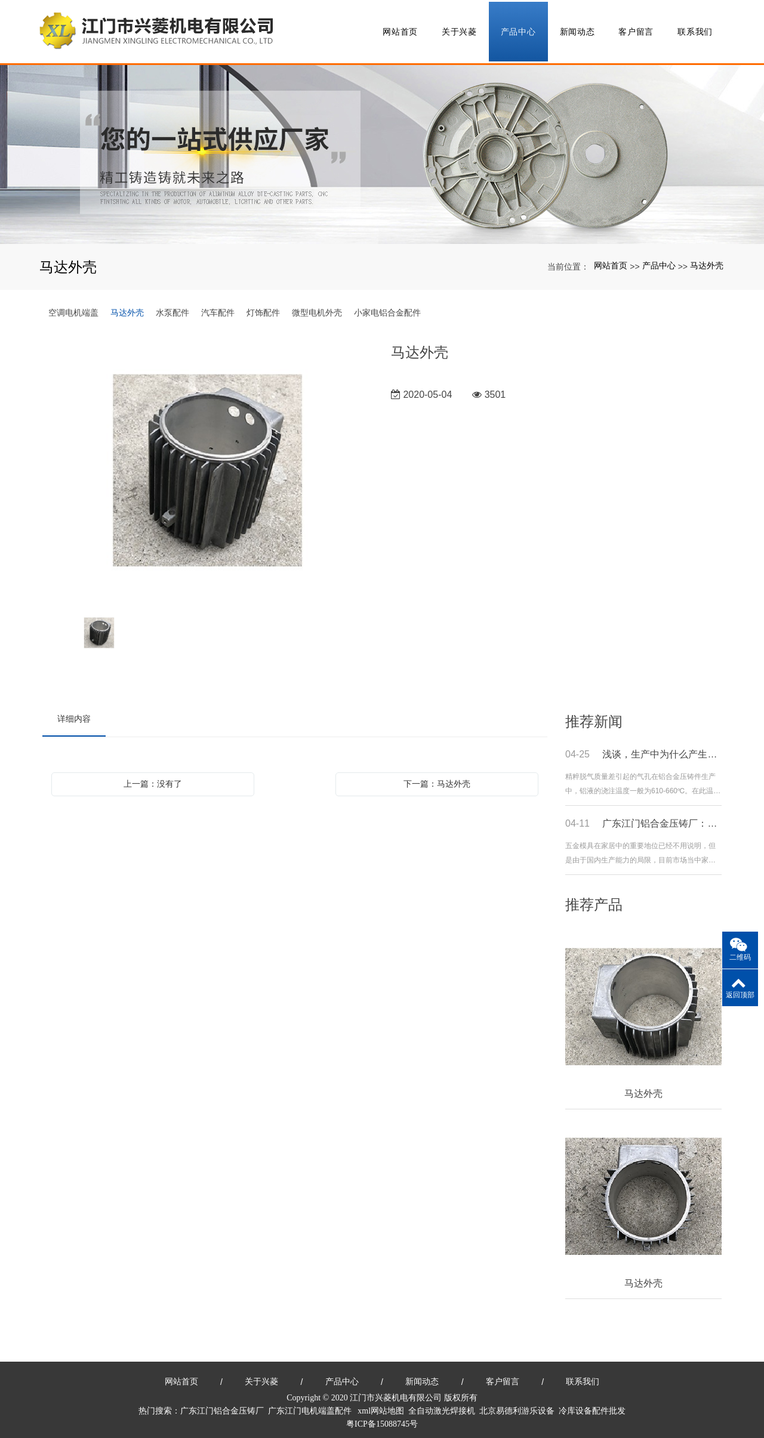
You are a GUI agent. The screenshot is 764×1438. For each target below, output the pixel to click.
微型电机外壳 (317, 309)
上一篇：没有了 (153, 780)
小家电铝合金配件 (387, 309)
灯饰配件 (263, 309)
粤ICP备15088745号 (382, 1420)
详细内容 (74, 715)
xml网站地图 (381, 1407)
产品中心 (518, 30)
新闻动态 (577, 30)
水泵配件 (172, 309)
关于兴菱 (459, 30)
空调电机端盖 (73, 309)
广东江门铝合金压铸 (217, 1407)
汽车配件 (218, 309)
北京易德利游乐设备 (516, 1407)
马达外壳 (706, 262)
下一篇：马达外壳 (436, 780)
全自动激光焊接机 (441, 1407)
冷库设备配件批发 (592, 1407)
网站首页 (400, 30)
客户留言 (636, 30)
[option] (208, 468)
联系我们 (695, 30)
